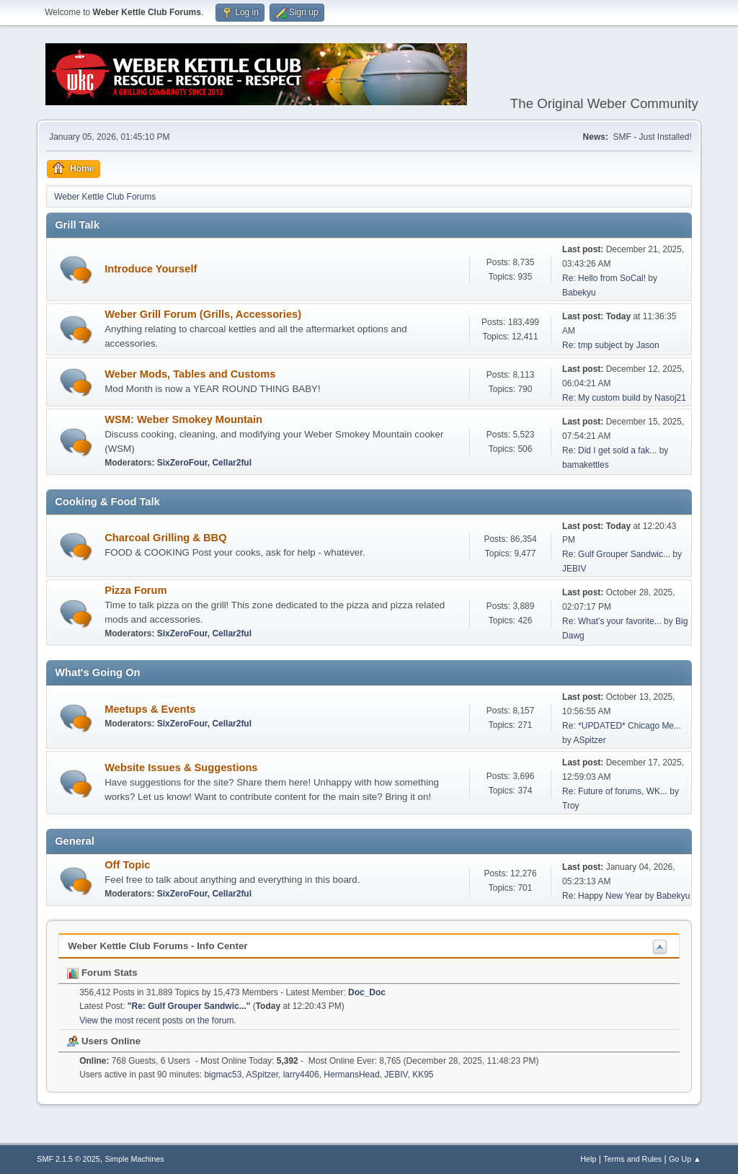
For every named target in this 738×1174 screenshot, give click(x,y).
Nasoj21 (670, 398)
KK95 (422, 1075)
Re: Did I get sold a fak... (609, 450)
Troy (570, 806)
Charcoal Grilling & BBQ (165, 537)
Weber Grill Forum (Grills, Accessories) (203, 314)
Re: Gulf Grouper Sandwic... (616, 554)
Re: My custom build (602, 398)
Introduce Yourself (151, 269)
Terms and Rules (632, 1159)
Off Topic (127, 865)
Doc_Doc (367, 992)
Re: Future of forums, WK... (614, 791)
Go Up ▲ (685, 1159)
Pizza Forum (135, 590)
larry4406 (301, 1075)
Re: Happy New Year (602, 896)
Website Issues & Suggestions (181, 767)
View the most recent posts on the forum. (157, 1020)
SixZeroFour (182, 463)
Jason (647, 345)
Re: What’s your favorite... (612, 621)
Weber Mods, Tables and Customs (190, 374)
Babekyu (579, 293)
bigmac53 (222, 1075)
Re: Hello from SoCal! (604, 278)
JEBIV (574, 569)
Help (588, 1159)
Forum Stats (102, 972)
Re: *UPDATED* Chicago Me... (621, 726)
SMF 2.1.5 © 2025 (68, 1159)
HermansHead (351, 1075)
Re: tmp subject (592, 345)
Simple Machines (134, 1159)
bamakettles (585, 465)
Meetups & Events (150, 709)
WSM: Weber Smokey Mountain (183, 419)
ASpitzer (589, 740)
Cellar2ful (232, 463)
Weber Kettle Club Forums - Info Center (157, 945)
